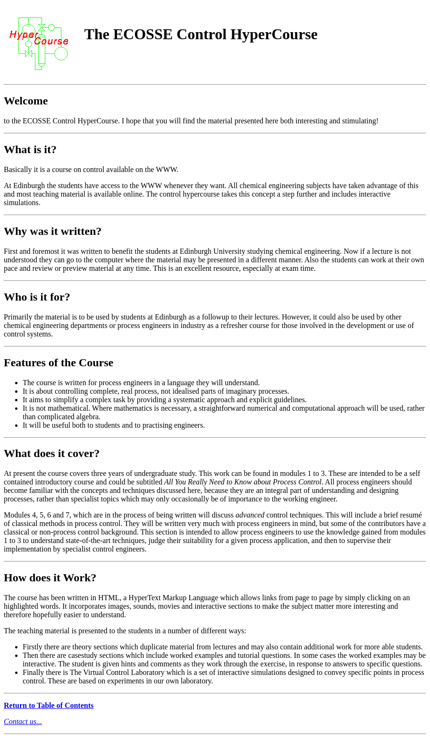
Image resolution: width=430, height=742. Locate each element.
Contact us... (23, 721)
